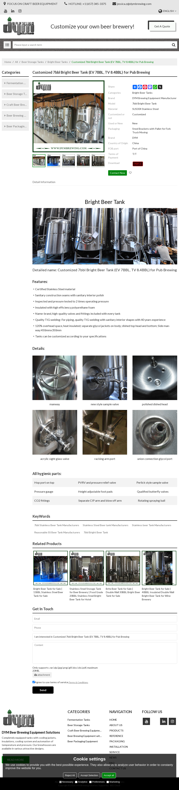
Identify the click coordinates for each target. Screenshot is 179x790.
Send (43, 690)
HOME (113, 719)
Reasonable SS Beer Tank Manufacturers (57, 532)
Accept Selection (89, 775)
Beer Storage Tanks (33, 61)
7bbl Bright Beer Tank (96, 532)
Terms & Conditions (78, 682)
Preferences (97, 781)
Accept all (109, 775)
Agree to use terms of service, (60, 682)
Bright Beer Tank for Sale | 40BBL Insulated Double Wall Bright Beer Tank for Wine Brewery (158, 594)
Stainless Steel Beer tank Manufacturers (105, 525)
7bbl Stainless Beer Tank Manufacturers (56, 525)
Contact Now (117, 172)
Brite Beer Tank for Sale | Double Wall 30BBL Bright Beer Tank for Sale (120, 592)
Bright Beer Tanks (58, 61)
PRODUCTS (116, 730)
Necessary (66, 781)
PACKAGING (117, 741)
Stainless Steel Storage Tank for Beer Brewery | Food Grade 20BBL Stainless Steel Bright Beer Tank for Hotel (86, 594)
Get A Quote (162, 26)
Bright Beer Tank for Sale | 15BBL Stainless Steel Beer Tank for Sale (48, 592)
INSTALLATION (118, 746)
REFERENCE (116, 735)
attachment (42, 674)
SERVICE (114, 752)
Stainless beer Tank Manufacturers (151, 525)
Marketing (113, 781)
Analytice (81, 781)
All (16, 61)
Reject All (70, 775)
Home (8, 61)
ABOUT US (115, 725)
